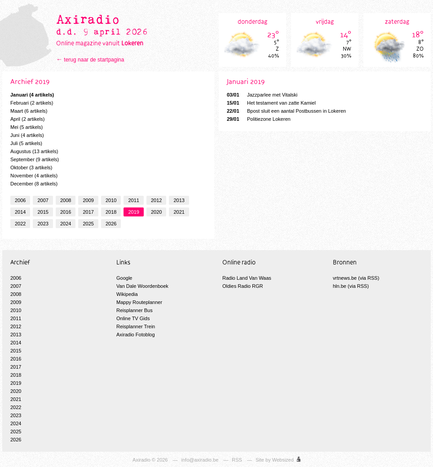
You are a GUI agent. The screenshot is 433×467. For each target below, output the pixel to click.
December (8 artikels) (33, 183)
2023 (42, 223)
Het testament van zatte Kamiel (271, 103)
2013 (178, 200)
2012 (156, 200)
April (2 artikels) (27, 119)
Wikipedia (127, 294)
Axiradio (141, 460)
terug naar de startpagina (94, 60)
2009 (88, 200)
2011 (133, 200)
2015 (42, 212)
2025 (88, 223)
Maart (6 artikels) (29, 111)
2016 (65, 212)
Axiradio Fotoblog (135, 334)
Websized (283, 460)
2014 (20, 212)
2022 (20, 223)
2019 (133, 212)
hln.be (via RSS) (351, 286)
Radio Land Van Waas (246, 278)
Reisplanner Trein (135, 326)
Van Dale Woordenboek (142, 286)
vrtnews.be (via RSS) (356, 278)
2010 (111, 200)
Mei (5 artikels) (26, 127)
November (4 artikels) (33, 175)
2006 (20, 200)
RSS (237, 460)
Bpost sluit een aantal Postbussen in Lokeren (286, 111)
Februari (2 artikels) (31, 103)
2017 (88, 212)
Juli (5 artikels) (26, 143)
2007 (42, 200)
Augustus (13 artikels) (34, 151)
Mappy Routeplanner (139, 302)
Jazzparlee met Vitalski (262, 95)
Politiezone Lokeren (259, 119)
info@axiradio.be (200, 460)
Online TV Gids (133, 318)
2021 (178, 212)
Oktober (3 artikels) (31, 167)
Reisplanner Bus (134, 310)
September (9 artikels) (34, 159)
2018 (111, 212)
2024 (65, 223)
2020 (156, 212)
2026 (111, 223)
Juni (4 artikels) (27, 135)
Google (124, 278)
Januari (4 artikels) (32, 94)
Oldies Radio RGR (242, 286)
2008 (65, 200)
